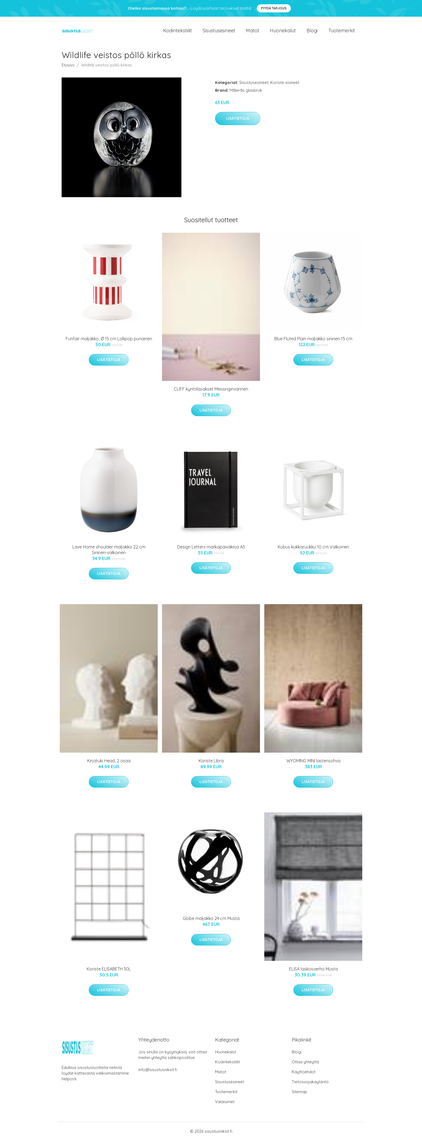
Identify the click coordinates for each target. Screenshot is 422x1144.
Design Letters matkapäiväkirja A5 (211, 550)
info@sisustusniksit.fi (157, 1073)
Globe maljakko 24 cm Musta (211, 921)
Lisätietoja (237, 121)
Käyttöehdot (303, 1075)
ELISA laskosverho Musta (313, 972)
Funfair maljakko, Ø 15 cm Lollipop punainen (109, 342)
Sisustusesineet (219, 32)
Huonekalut (283, 32)
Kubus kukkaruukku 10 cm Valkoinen (313, 550)
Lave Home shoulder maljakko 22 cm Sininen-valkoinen (108, 552)
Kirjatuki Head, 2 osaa (109, 764)
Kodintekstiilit (177, 32)
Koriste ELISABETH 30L (109, 972)
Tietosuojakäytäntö (310, 1085)
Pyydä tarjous (274, 8)
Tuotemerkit (341, 32)
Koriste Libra (211, 764)
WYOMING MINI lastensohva (313, 764)
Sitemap (299, 1095)
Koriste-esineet (284, 85)
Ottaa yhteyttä (305, 1065)
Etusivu (68, 68)
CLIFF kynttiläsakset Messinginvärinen (211, 392)
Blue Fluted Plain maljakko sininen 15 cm (313, 342)
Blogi (312, 32)
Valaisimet (224, 1105)
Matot (252, 32)
